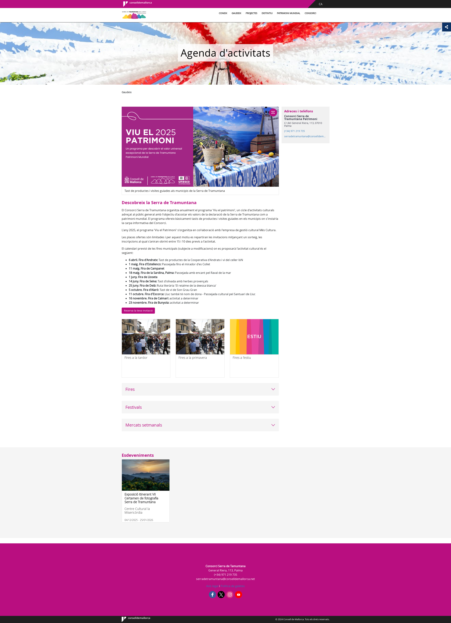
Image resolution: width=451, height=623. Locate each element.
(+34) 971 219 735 (294, 131)
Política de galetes (232, 586)
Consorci (310, 13)
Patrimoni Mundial (288, 13)
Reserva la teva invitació (138, 310)
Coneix (223, 13)
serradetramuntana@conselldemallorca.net (305, 136)
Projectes (251, 13)
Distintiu (267, 13)
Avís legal (212, 586)
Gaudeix (236, 13)
